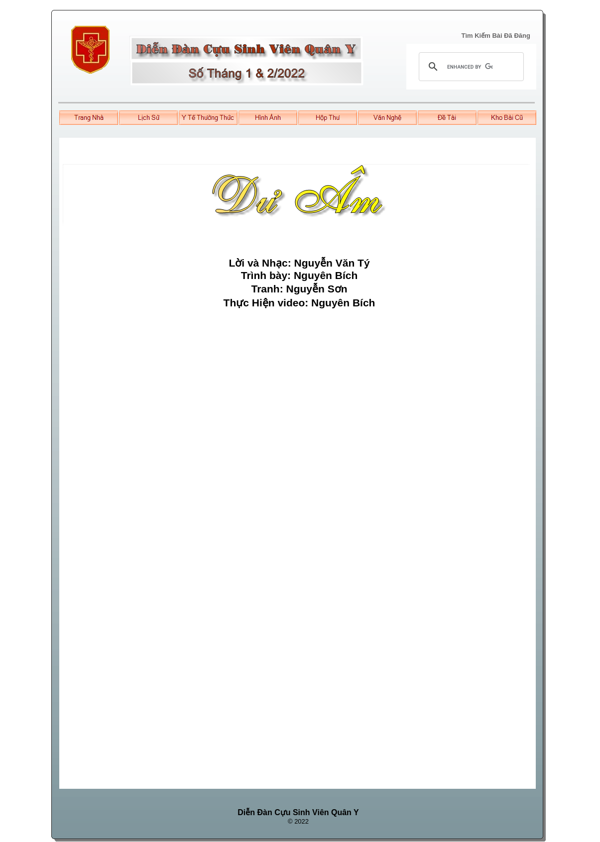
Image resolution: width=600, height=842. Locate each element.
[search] (469, 67)
